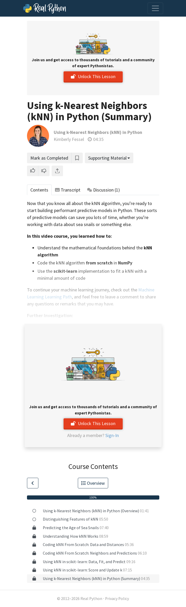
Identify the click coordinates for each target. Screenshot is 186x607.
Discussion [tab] (103, 190)
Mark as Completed (49, 158)
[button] (32, 171)
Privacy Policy (117, 598)
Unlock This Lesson (93, 76)
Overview (93, 483)
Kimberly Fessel (69, 139)
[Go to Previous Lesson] (32, 483)
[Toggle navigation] (155, 8)
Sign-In (112, 435)
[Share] (57, 171)
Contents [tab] (39, 190)
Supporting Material (107, 158)
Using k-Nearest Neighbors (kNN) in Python (98, 132)
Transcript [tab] (68, 190)
